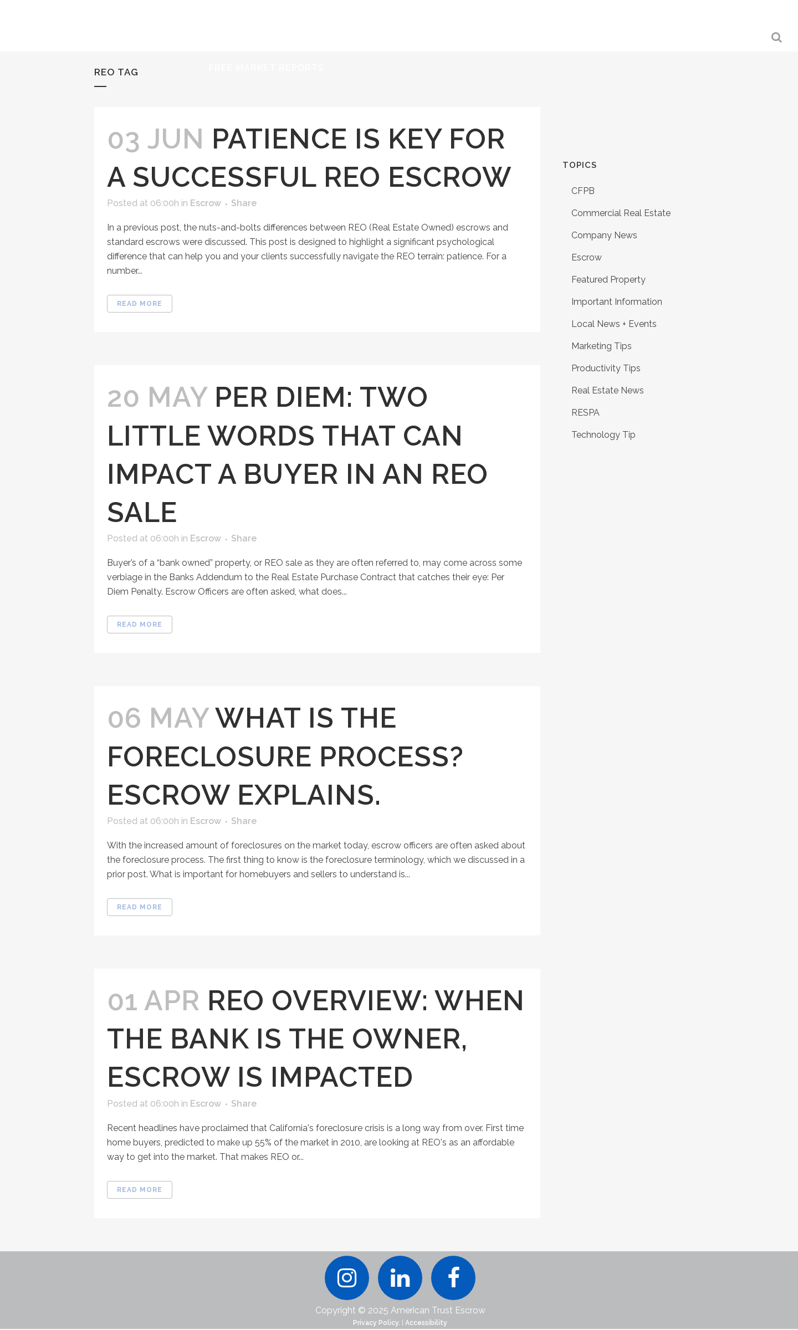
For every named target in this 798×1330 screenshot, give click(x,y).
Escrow (205, 203)
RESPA (585, 412)
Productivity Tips (606, 368)
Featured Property (608, 279)
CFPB (583, 191)
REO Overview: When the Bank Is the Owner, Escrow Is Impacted (316, 1038)
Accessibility (426, 1324)
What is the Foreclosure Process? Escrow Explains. (285, 756)
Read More (139, 304)
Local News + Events (614, 324)
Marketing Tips (601, 346)
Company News (604, 235)
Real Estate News (607, 390)
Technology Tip (603, 434)
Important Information (616, 301)
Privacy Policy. (376, 1324)
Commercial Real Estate (621, 213)
